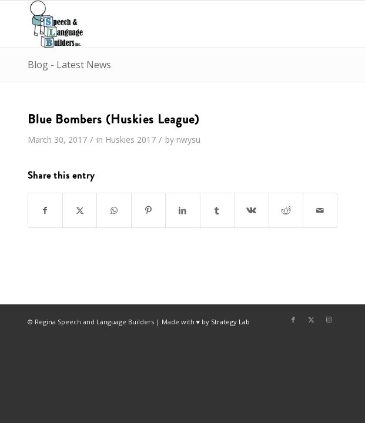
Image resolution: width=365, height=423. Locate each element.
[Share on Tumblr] (217, 210)
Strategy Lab (230, 321)
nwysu (188, 139)
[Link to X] (311, 319)
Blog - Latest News (69, 64)
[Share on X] (79, 210)
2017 (146, 139)
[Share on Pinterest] (148, 210)
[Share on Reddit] (286, 210)
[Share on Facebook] (45, 210)
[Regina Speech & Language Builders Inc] (152, 24)
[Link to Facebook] (293, 319)
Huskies (120, 139)
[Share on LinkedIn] (182, 210)
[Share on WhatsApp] (113, 210)
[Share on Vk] (251, 210)
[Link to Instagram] (328, 319)
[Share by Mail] (320, 210)
